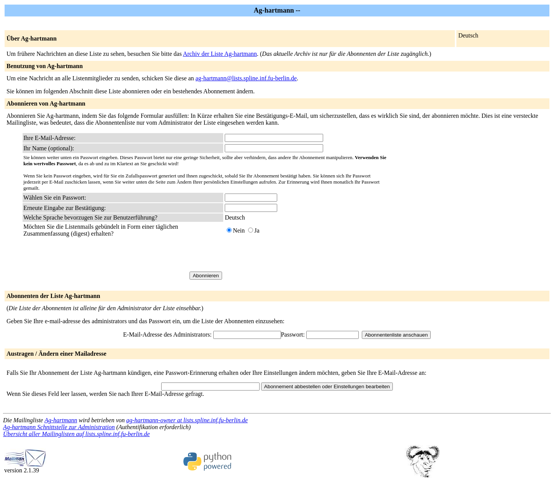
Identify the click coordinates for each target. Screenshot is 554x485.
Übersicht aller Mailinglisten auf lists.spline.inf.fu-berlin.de (76, 434)
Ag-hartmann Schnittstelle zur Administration (59, 427)
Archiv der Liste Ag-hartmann (220, 53)
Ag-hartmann (60, 420)
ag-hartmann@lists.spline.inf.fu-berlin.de (246, 78)
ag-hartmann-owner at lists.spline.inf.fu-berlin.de (187, 420)
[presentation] (283, 254)
